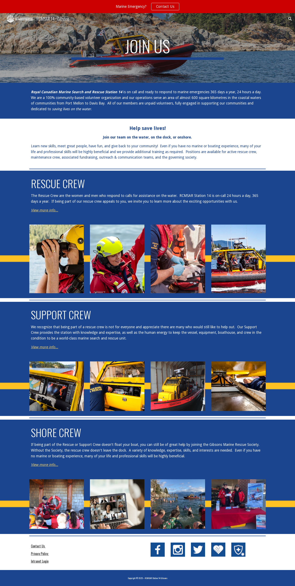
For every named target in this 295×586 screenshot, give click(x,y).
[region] (147, 6)
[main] (147, 47)
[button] (290, 19)
